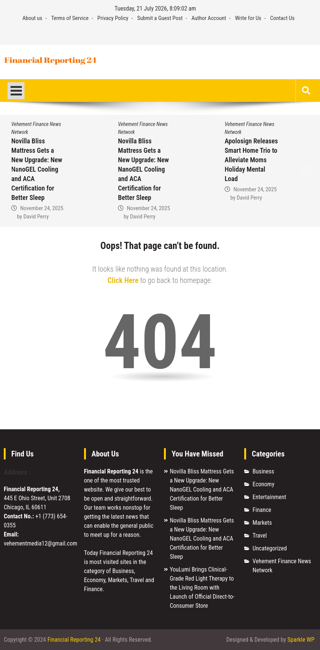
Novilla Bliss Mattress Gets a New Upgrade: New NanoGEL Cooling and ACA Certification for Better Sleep (36, 169)
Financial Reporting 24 (74, 639)
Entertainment (269, 497)
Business (263, 471)
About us (32, 18)
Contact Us (282, 18)
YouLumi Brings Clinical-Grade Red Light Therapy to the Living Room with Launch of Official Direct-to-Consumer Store (202, 587)
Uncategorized (270, 548)
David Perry (36, 216)
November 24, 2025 (41, 208)
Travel (260, 535)
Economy (263, 484)
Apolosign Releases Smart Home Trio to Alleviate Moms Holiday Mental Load (251, 160)
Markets (262, 522)
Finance (262, 509)
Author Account (208, 18)
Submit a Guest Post (160, 18)
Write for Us (248, 18)
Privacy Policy (112, 18)
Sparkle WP (301, 639)
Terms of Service (70, 18)
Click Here (122, 280)
